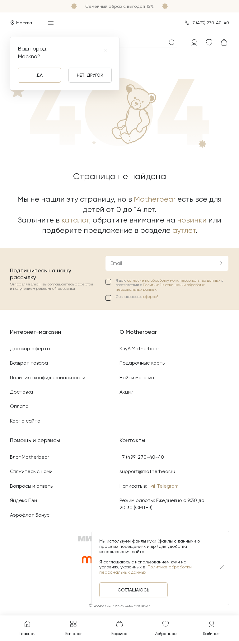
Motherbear (155, 199)
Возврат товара (29, 363)
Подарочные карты (143, 363)
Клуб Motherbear (139, 349)
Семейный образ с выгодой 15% (119, 6)
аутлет (184, 230)
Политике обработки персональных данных (145, 569)
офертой (150, 296)
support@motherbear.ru (147, 471)
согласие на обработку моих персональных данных (174, 280)
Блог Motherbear (29, 457)
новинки (192, 220)
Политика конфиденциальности (47, 377)
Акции (127, 392)
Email (116, 263)
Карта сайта (25, 421)
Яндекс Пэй (23, 500)
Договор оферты (30, 349)
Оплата (19, 406)
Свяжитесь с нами (31, 471)
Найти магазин (137, 377)
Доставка (21, 392)
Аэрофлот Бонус (29, 515)
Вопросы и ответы (32, 486)
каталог (75, 220)
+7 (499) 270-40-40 (210, 22)
